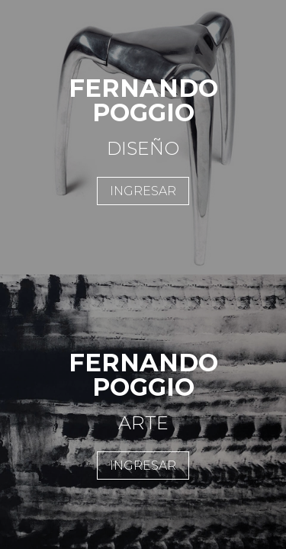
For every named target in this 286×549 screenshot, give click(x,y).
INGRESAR (143, 191)
